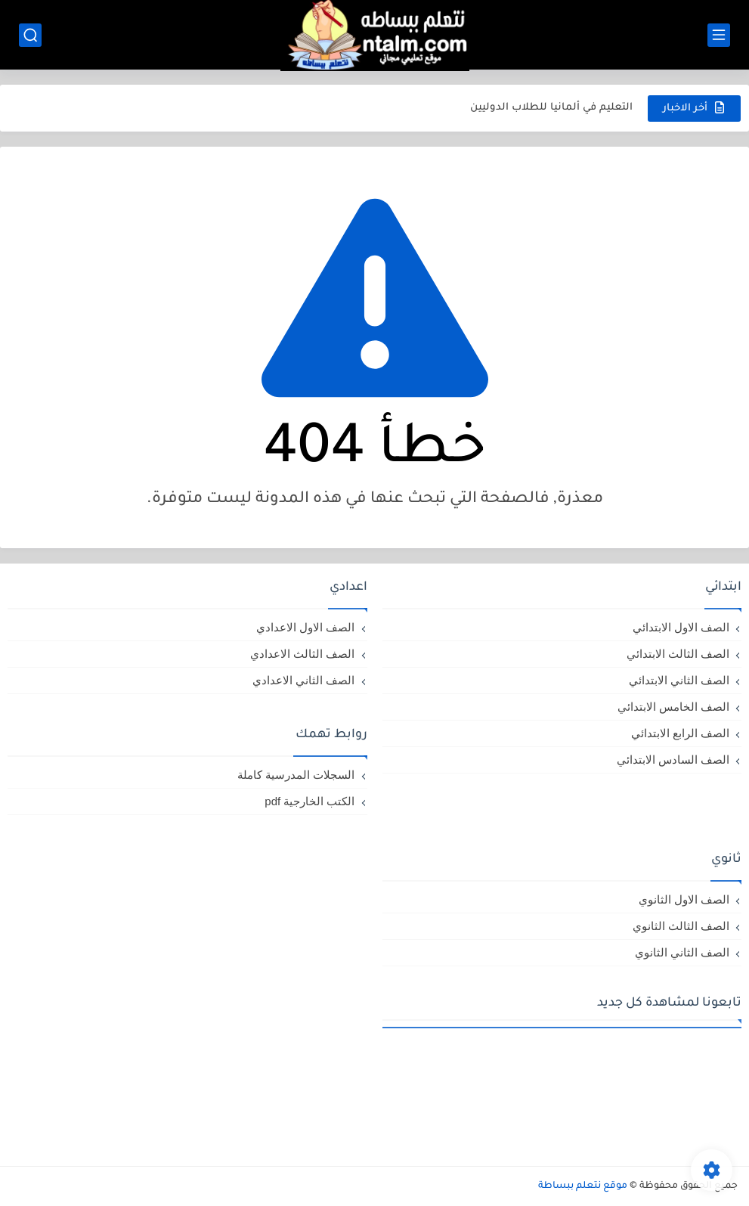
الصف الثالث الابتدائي (678, 653)
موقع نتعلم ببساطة (582, 1186)
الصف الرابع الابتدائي (680, 733)
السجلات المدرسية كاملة (295, 774)
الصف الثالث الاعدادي (302, 653)
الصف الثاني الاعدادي (303, 680)
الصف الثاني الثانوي (682, 952)
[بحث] (30, 35)
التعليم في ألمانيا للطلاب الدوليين (551, 107)
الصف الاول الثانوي (684, 899)
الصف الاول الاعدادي (305, 627)
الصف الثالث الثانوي (681, 925)
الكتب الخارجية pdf (309, 801)
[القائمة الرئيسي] (718, 35)
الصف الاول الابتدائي (681, 627)
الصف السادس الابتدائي (673, 759)
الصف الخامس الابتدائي (673, 706)
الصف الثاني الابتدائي (679, 680)
